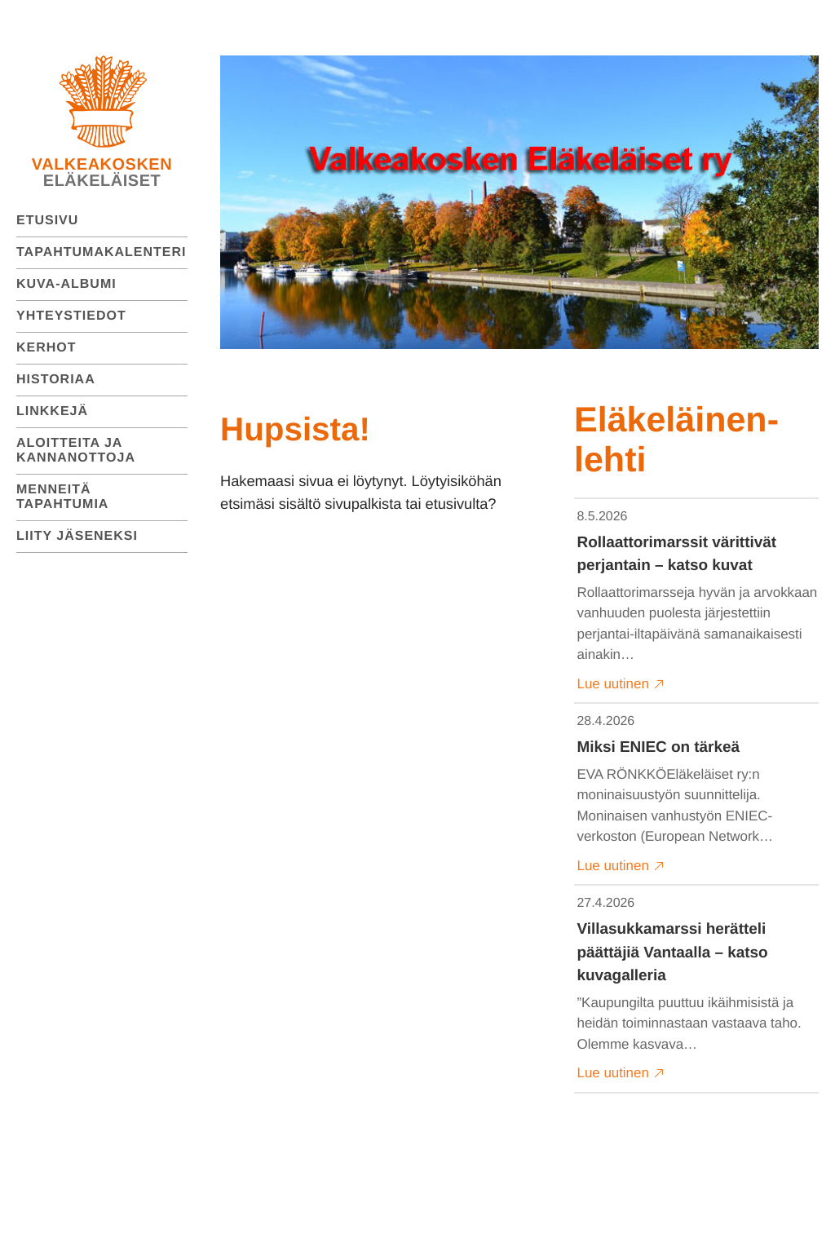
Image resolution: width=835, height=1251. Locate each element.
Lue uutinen (621, 684)
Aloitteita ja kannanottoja (75, 450)
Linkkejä (52, 411)
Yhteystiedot (71, 316)
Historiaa (55, 380)
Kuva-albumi (66, 284)
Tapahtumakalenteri (101, 252)
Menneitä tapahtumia (62, 497)
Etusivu (47, 221)
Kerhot (46, 348)
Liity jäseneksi (77, 536)
